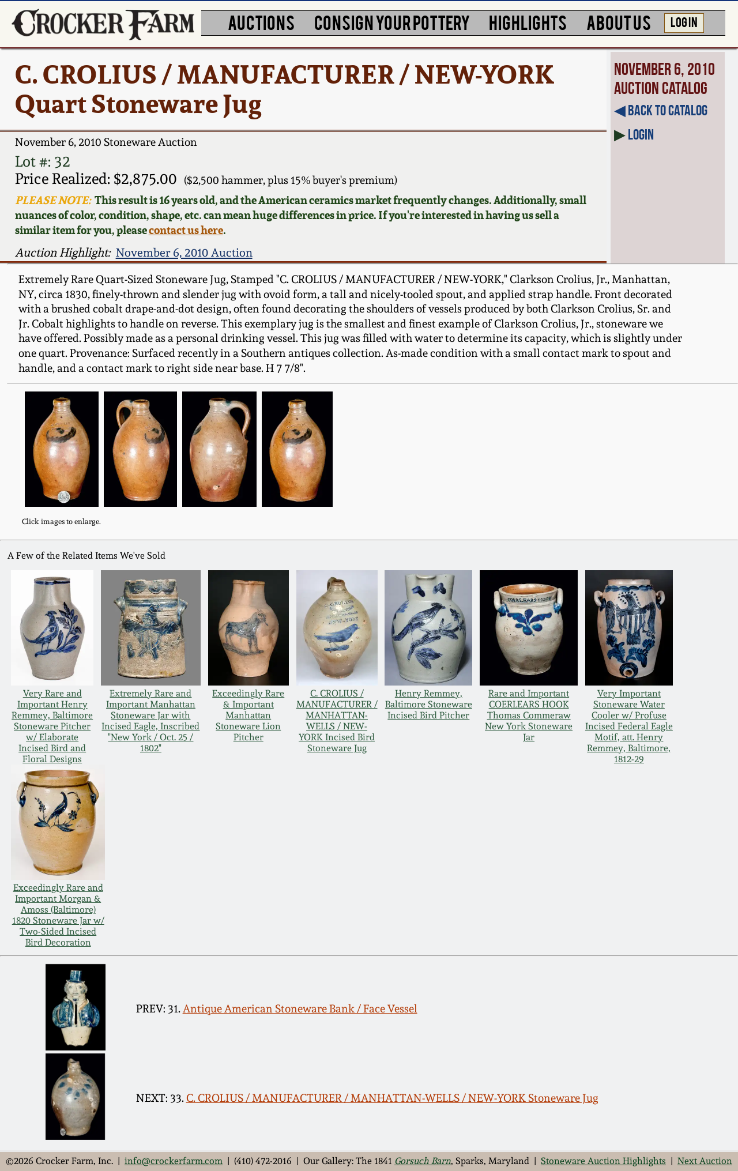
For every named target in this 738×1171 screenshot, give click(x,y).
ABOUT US (618, 21)
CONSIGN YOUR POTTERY (392, 21)
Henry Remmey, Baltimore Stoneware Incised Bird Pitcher (428, 704)
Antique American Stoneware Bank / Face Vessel (300, 1008)
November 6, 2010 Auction (184, 252)
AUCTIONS (261, 21)
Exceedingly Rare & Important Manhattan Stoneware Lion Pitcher (248, 715)
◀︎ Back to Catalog (660, 110)
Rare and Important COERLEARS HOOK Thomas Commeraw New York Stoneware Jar (529, 715)
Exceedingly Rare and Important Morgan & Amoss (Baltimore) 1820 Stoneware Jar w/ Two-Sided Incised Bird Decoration (58, 915)
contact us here (186, 230)
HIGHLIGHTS (528, 21)
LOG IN (684, 21)
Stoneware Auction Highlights (603, 1160)
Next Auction (704, 1160)
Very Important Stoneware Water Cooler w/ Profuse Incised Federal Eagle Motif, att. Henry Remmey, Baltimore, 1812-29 (629, 726)
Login (641, 134)
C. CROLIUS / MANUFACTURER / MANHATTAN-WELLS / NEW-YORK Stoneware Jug (392, 1098)
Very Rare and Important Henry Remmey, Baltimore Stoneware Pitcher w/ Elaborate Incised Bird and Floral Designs (52, 726)
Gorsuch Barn (422, 1160)
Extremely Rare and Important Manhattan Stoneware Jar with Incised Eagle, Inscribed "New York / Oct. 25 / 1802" (150, 721)
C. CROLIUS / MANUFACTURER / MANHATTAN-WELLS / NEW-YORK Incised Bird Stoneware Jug (337, 721)
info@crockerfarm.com (174, 1160)
